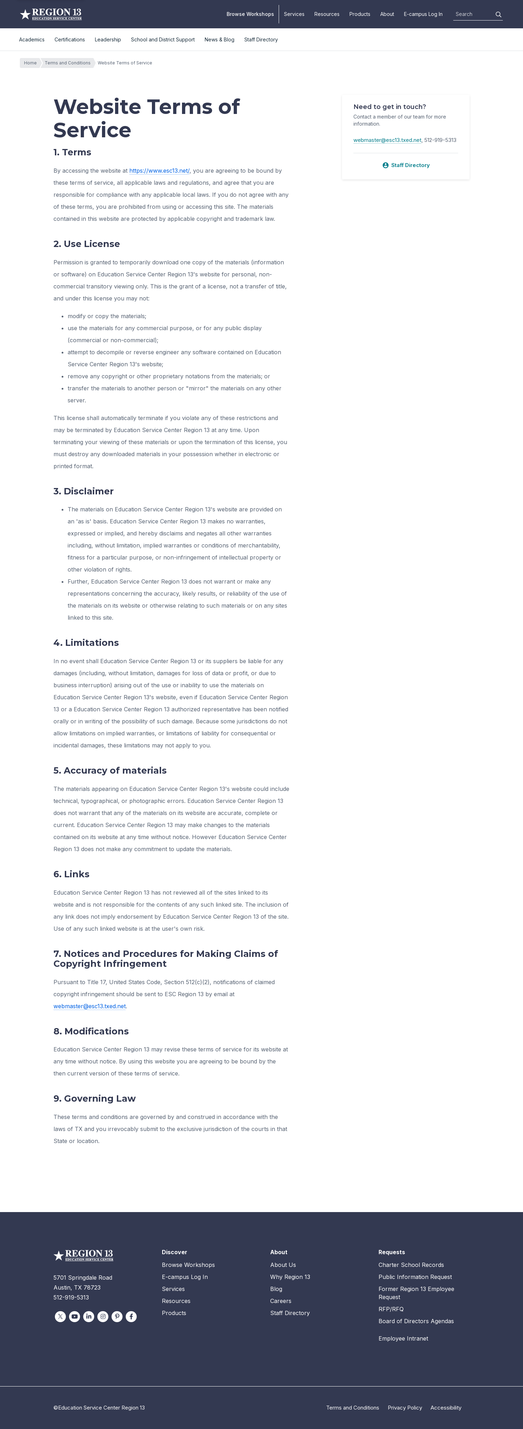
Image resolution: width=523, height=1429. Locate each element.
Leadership (108, 39)
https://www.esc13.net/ (159, 170)
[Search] (498, 14)
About (387, 14)
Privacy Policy (405, 1407)
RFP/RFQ (391, 1309)
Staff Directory (261, 39)
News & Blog (219, 39)
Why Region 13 (290, 1276)
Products (359, 14)
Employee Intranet (403, 1338)
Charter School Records (411, 1264)
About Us (283, 1264)
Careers (280, 1300)
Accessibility (446, 1407)
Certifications (70, 39)
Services (294, 14)
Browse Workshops (250, 14)
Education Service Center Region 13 (51, 14)
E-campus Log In (423, 14)
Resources (327, 14)
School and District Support (163, 39)
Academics (32, 39)
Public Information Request (415, 1276)
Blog (276, 1288)
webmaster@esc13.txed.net (89, 1006)
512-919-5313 (71, 1297)
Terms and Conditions (69, 63)
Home (32, 63)
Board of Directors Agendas (416, 1321)
